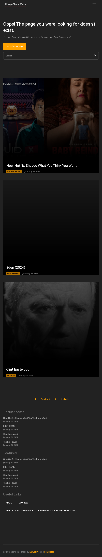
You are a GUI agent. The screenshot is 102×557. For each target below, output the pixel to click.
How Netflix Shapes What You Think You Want (41, 165)
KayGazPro (34, 551)
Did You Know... (14, 171)
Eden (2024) (15, 267)
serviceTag (49, 551)
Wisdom (11, 375)
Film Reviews (13, 273)
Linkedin (65, 399)
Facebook (45, 399)
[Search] (95, 56)
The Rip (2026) (10, 441)
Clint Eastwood (17, 369)
